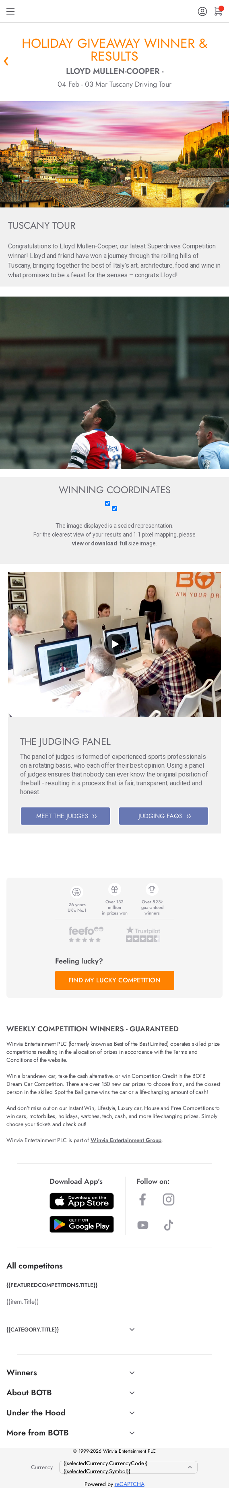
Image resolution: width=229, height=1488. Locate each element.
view (77, 543)
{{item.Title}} (22, 1301)
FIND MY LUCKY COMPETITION (114, 980)
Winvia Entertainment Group (126, 1140)
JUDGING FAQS (164, 816)
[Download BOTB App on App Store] (82, 1201)
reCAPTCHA (129, 1484)
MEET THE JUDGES (66, 816)
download (104, 543)
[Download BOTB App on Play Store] (82, 1224)
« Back (6, 61)
